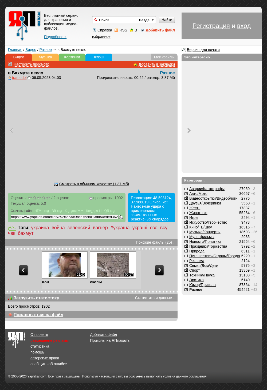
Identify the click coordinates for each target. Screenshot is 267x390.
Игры (193, 217)
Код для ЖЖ (74, 211)
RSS (123, 30)
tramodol (19, 77)
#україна (120, 228)
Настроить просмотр (31, 64)
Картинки (72, 57)
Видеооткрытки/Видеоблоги (213, 198)
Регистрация (211, 25)
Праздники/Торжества (208, 246)
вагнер (100, 228)
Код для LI (94, 211)
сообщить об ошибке (48, 364)
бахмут (26, 233)
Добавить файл (103, 334)
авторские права (44, 358)
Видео (30, 49)
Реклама (196, 261)
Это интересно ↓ (198, 57)
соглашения (198, 376)
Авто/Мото (198, 193)
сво (153, 228)
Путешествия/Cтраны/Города (214, 256)
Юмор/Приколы (202, 285)
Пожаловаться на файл (38, 314)
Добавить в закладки (157, 64)
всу (163, 228)
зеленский (79, 228)
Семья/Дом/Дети (203, 265)
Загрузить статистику (36, 298)
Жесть (194, 208)
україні (139, 228)
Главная (15, 49)
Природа (197, 251)
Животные (198, 213)
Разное (46, 49)
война (58, 228)
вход (244, 25)
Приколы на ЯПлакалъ (109, 340)
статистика (39, 346)
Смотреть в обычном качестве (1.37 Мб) (94, 184)
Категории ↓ (194, 180)
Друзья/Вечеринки (205, 203)
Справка (104, 30)
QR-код (109, 211)
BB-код (57, 211)
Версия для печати (203, 49)
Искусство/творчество (208, 222)
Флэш (99, 57)
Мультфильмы (201, 237)
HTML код (41, 211)
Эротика (196, 280)
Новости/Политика (205, 241)
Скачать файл (21, 211)
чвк (11, 233)
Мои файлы (164, 57)
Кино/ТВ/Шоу (200, 227)
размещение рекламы (49, 340)
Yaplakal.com (37, 376)
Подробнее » (55, 37)
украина (40, 228)
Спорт (194, 270)
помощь (37, 352)
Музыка (45, 57)
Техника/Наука (202, 275)
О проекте (39, 334)
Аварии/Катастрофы (207, 189)
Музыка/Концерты (205, 232)
